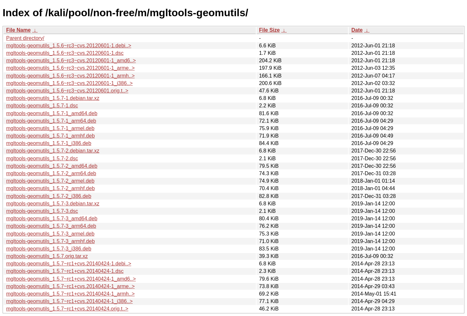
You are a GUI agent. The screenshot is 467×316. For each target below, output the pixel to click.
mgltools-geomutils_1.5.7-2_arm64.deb (51, 173)
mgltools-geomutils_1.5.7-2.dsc (42, 158)
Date (357, 30)
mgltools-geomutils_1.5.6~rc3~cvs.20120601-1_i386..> (69, 83)
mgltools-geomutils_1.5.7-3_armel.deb (50, 234)
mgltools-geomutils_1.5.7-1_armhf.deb (50, 136)
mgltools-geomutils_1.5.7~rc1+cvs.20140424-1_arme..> (70, 286)
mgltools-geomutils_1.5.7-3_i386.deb (48, 248)
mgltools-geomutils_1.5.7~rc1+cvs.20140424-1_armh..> (70, 294)
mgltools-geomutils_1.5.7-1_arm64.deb (51, 121)
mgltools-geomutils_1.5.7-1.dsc (42, 105)
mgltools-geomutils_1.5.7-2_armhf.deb (50, 188)
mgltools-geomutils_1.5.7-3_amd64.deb (51, 218)
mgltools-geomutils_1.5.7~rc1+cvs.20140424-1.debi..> (68, 263)
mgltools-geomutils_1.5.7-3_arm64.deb (51, 226)
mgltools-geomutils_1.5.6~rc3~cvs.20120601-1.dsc (65, 53)
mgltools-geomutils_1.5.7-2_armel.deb (50, 181)
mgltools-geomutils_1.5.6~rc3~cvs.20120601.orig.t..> (67, 90)
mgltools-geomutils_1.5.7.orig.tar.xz (47, 256)
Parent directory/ (25, 38)
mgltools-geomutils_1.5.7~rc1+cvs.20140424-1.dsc (65, 271)
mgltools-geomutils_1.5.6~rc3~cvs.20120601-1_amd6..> (71, 60)
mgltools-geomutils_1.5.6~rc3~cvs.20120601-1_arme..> (70, 68)
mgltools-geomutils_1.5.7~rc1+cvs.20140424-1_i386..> (69, 301)
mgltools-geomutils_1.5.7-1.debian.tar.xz (52, 98)
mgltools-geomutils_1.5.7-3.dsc (42, 211)
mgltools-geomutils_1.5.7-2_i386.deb (48, 196)
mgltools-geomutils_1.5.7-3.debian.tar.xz (52, 203)
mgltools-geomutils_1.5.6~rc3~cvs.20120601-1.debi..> (68, 45)
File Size (269, 30)
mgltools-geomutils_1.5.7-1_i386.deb (48, 143)
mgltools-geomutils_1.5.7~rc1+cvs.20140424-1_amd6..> (71, 279)
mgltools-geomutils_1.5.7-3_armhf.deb (50, 241)
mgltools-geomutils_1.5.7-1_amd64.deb (51, 113)
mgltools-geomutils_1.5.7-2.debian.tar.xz (52, 150)
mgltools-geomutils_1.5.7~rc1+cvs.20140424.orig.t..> (67, 308)
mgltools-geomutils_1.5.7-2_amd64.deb (51, 166)
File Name (18, 30)
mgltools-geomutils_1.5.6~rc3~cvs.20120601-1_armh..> (70, 76)
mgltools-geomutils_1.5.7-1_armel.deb (50, 128)
